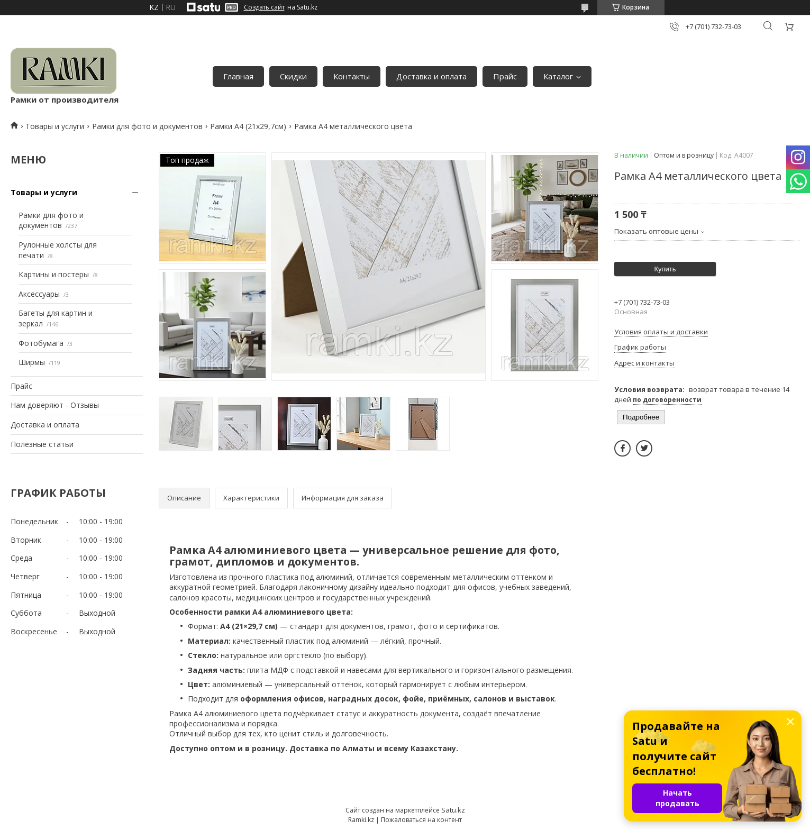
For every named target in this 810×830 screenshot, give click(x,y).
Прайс (505, 76)
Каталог (558, 76)
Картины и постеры (54, 274)
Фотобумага (41, 343)
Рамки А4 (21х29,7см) (248, 126)
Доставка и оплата (431, 76)
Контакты (351, 76)
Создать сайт (264, 7)
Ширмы (32, 362)
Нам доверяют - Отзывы (55, 405)
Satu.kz (453, 810)
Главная (238, 76)
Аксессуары (39, 294)
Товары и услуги (54, 126)
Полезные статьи (42, 444)
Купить (665, 269)
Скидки (293, 76)
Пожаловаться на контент (421, 819)
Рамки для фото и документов (147, 126)
